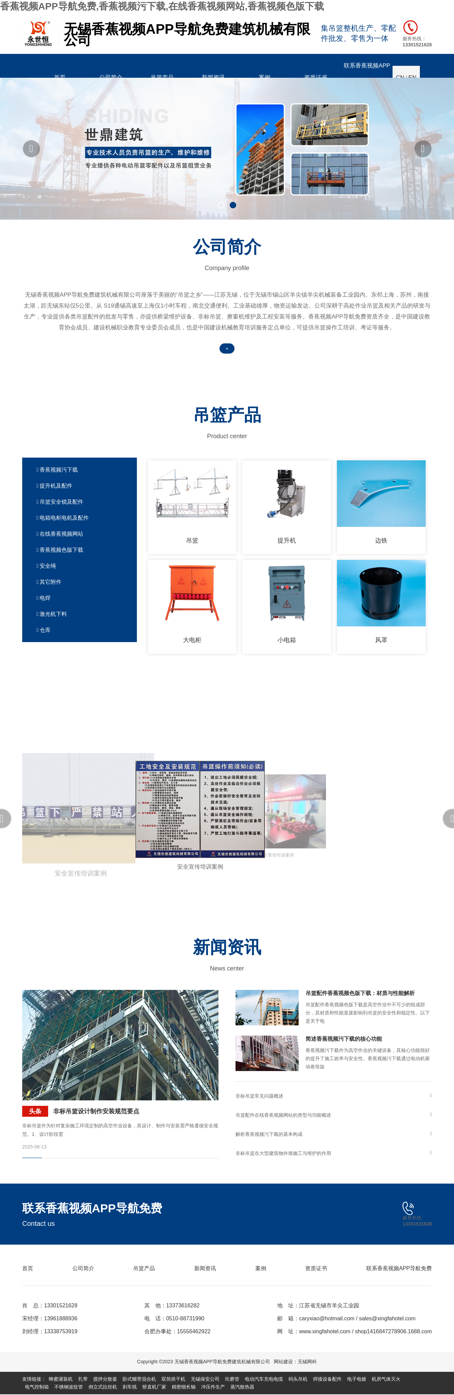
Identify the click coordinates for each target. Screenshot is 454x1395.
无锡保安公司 (205, 1379)
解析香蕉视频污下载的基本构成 (334, 1134)
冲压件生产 (213, 1387)
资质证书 (316, 1268)
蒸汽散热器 (242, 1387)
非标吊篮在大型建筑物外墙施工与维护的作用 (334, 1153)
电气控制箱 (37, 1387)
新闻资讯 (205, 1268)
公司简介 (83, 1268)
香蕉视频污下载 (57, 470)
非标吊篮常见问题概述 (334, 1096)
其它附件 (49, 582)
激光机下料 (52, 614)
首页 (27, 1268)
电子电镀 (356, 1379)
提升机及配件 (54, 486)
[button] (31, 148)
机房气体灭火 (386, 1379)
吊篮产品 (144, 1268)
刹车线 (130, 1387)
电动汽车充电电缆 (264, 1379)
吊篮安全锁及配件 (60, 502)
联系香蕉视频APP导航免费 (399, 1268)
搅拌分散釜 (105, 1379)
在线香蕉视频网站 (60, 534)
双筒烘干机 (173, 1379)
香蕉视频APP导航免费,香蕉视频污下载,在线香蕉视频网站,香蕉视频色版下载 (162, 6)
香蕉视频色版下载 (60, 550)
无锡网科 (307, 1361)
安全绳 (46, 566)
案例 (260, 1268)
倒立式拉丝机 (102, 1387)
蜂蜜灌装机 (61, 1379)
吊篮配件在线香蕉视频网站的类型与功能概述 (334, 1115)
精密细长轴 (184, 1387)
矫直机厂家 (154, 1387)
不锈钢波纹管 (68, 1387)
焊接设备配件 (327, 1379)
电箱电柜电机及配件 (63, 518)
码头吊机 (298, 1379)
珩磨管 (232, 1379)
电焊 (44, 598)
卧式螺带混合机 (139, 1379)
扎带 (83, 1379)
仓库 (44, 630)
